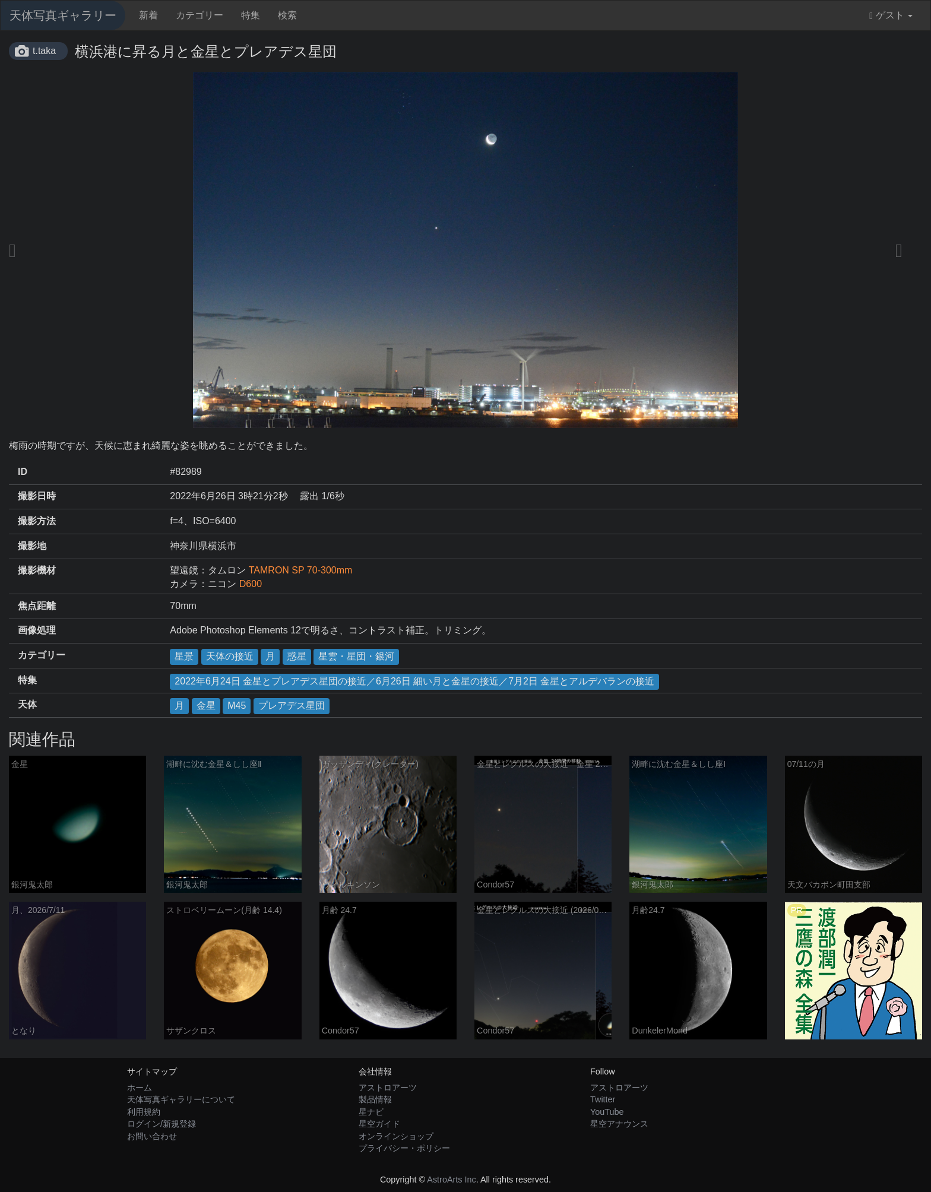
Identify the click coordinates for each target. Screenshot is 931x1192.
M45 (236, 705)
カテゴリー (199, 15)
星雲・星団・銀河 (356, 656)
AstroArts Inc (451, 1179)
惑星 (296, 656)
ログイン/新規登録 (161, 1123)
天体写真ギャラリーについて (181, 1099)
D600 (250, 584)
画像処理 (37, 630)
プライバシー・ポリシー (404, 1148)
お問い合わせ (152, 1136)
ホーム (139, 1087)
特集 (250, 15)
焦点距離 (37, 606)
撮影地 (32, 546)
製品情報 (375, 1099)
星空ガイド (379, 1123)
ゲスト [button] (891, 15)
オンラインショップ (396, 1136)
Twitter (602, 1099)
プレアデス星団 (291, 705)
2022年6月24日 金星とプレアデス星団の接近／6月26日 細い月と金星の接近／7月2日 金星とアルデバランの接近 (414, 681)
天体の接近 (230, 656)
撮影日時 (37, 496)
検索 (287, 15)
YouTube (607, 1112)
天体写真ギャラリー (63, 15)
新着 (148, 15)
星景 (184, 656)
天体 (27, 704)
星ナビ (371, 1112)
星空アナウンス (619, 1123)
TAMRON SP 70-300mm (301, 570)
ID (22, 472)
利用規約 (143, 1112)
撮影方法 (37, 521)
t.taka (44, 51)
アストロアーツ (388, 1087)
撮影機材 (37, 570)
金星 (206, 705)
